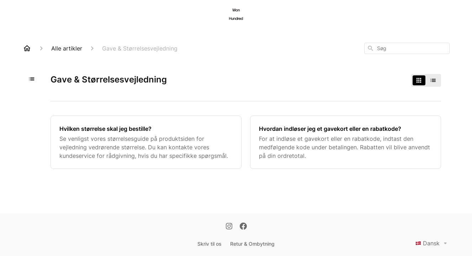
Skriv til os (209, 244)
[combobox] (407, 48)
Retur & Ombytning (252, 244)
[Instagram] (229, 227)
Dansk (432, 243)
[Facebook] (243, 227)
